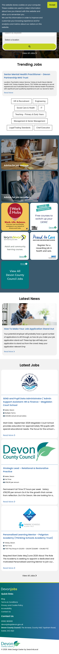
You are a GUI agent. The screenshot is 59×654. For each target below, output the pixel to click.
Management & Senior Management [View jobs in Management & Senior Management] (29, 121)
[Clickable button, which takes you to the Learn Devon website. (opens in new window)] (15, 246)
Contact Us (6, 611)
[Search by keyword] (29, 33)
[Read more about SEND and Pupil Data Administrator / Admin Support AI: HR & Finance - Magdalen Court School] (9, 435)
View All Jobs (29, 53)
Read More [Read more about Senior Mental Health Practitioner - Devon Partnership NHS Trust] (8, 92)
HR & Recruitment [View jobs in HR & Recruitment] (21, 101)
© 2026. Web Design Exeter (12, 649)
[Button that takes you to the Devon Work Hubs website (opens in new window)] (15, 217)
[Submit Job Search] (29, 47)
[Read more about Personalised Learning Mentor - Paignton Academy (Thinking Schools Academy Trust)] (9, 568)
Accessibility (6, 608)
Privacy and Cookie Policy (12, 605)
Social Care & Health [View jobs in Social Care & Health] (26, 108)
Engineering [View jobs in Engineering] (40, 101)
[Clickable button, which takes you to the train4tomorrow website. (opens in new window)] (44, 217)
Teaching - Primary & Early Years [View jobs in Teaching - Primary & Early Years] (29, 114)
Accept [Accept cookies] (52, 5)
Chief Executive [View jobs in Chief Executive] (43, 128)
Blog (3, 599)
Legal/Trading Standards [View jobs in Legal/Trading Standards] (19, 128)
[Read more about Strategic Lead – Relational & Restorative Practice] (9, 502)
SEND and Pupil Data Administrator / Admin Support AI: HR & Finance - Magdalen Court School (27, 402)
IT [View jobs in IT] (41, 108)
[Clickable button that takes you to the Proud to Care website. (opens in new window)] (44, 246)
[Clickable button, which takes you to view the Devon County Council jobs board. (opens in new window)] (15, 275)
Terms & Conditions (9, 602)
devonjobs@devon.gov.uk (12, 624)
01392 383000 (7, 621)
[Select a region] (29, 40)
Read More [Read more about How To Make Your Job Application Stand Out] (9, 351)
